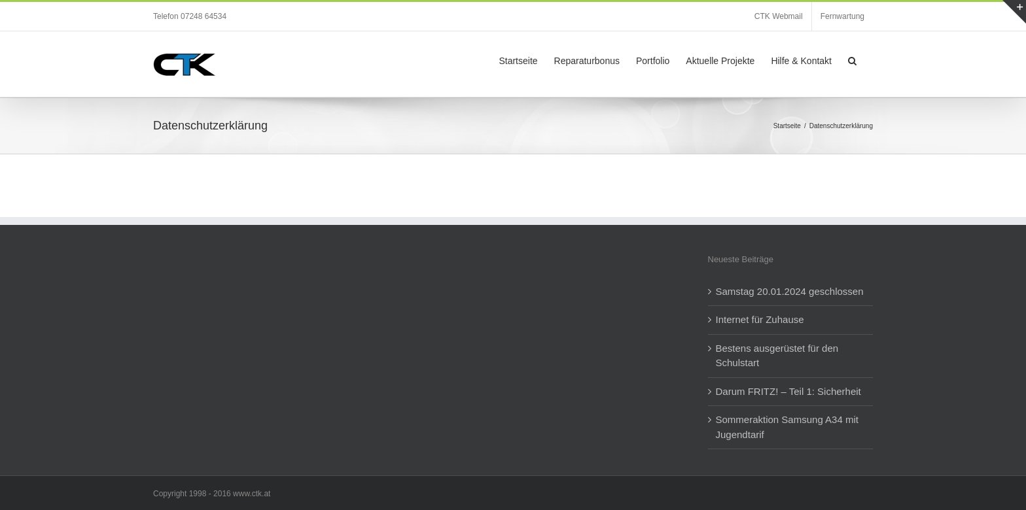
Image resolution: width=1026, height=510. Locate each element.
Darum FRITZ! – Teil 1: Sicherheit (788, 391)
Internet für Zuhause (760, 319)
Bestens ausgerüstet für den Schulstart (777, 356)
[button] (852, 59)
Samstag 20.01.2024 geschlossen (790, 291)
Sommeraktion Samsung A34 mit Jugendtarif (787, 427)
